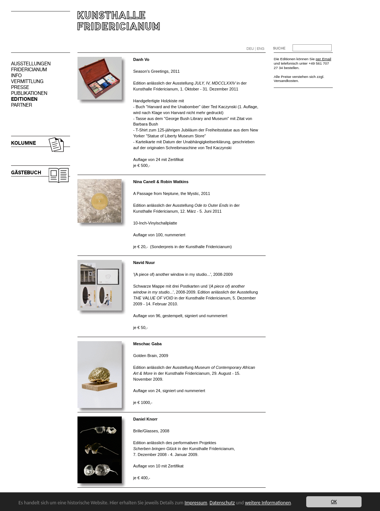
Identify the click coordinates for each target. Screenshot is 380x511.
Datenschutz (222, 503)
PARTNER (21, 105)
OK (334, 501)
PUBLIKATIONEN (29, 93)
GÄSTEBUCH (26, 172)
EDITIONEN (24, 99)
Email (326, 59)
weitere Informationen (268, 503)
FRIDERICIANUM (29, 69)
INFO (16, 75)
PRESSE (20, 87)
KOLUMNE (23, 143)
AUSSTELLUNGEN (31, 63)
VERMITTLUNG (27, 81)
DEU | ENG (255, 49)
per (319, 59)
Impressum (195, 503)
